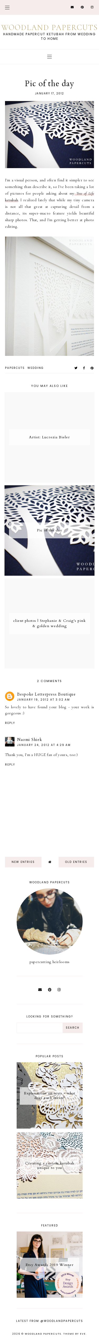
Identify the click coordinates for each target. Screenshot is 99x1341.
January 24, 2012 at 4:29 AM (44, 745)
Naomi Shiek (29, 739)
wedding (35, 368)
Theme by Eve (74, 1333)
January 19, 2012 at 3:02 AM (43, 700)
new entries (23, 862)
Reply (10, 723)
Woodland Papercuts (49, 27)
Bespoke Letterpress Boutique (46, 694)
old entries (76, 862)
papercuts (15, 368)
